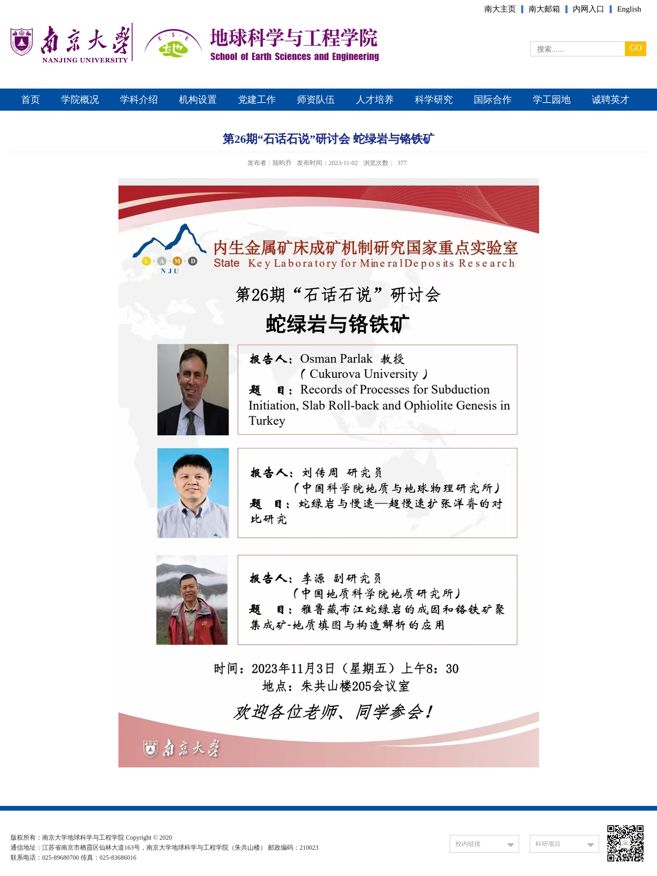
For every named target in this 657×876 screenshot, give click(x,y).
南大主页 (500, 9)
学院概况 (80, 99)
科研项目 (548, 844)
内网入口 (588, 9)
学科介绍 (139, 99)
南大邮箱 (544, 9)
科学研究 (434, 99)
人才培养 (375, 99)
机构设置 (198, 99)
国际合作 (493, 99)
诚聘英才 (611, 99)
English (629, 9)
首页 (30, 99)
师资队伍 (316, 99)
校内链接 (468, 844)
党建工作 (257, 99)
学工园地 (552, 99)
